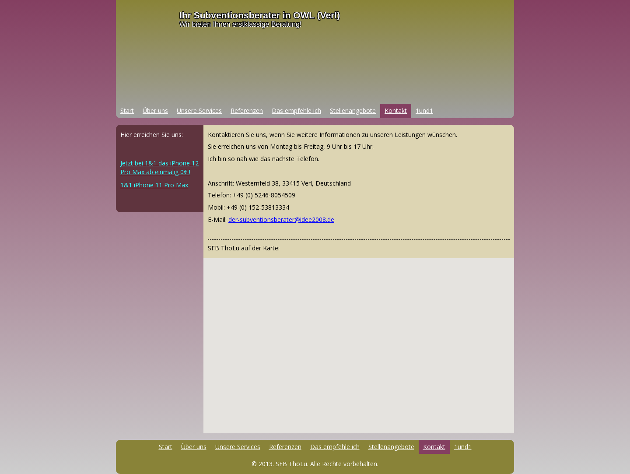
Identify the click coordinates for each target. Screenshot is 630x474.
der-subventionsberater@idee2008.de (281, 219)
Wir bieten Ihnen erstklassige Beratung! (240, 24)
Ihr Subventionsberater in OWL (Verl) (259, 15)
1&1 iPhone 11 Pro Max (154, 185)
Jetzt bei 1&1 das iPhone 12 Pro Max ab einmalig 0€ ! (159, 167)
